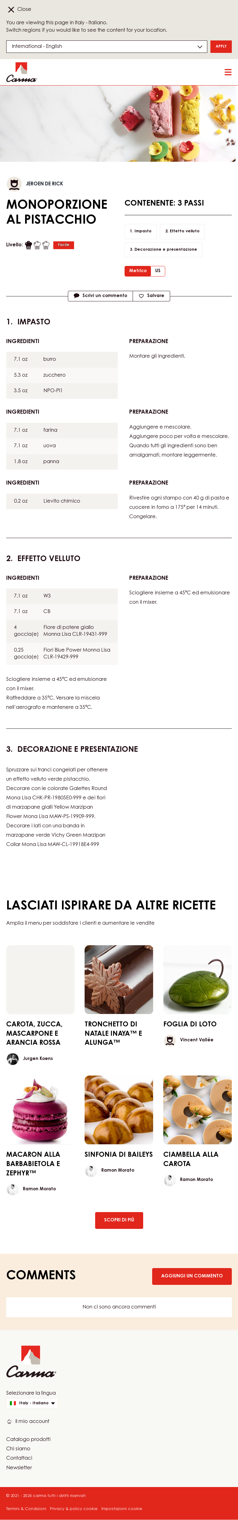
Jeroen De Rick (44, 184)
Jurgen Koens (38, 1059)
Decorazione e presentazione (165, 250)
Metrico (138, 271)
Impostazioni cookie (121, 1509)
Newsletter (19, 1468)
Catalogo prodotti (28, 1439)
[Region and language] (106, 46)
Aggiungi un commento (192, 1276)
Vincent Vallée (197, 1040)
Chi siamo (18, 1449)
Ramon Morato (39, 1189)
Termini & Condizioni (26, 1509)
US (158, 271)
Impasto (143, 231)
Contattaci (19, 1458)
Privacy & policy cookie (74, 1509)
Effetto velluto (185, 231)
